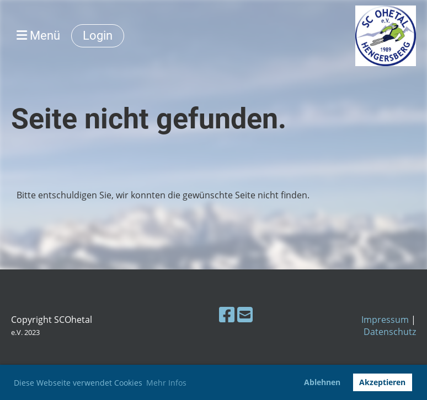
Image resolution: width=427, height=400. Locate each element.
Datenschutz (390, 332)
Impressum (385, 319)
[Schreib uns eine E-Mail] (245, 314)
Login (98, 35)
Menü (38, 35)
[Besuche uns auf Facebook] (226, 314)
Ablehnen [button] (322, 382)
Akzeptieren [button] (382, 382)
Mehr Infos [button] (166, 382)
